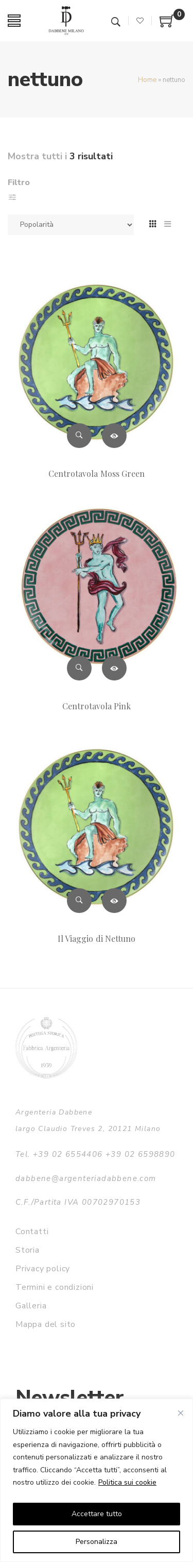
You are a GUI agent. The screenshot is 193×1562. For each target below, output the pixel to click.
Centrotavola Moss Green (96, 473)
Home (147, 80)
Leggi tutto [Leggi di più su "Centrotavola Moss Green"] (114, 435)
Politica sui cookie (127, 1482)
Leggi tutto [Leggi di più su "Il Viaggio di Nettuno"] (114, 900)
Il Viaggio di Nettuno (96, 938)
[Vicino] (180, 1413)
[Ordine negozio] (71, 224)
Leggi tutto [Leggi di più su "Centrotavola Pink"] (114, 668)
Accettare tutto (97, 1514)
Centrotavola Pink (96, 706)
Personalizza (96, 1542)
